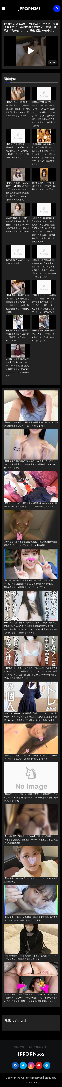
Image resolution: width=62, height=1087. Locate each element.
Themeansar (29, 1082)
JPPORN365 (29, 9)
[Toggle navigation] (3, 8)
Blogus (49, 1077)
